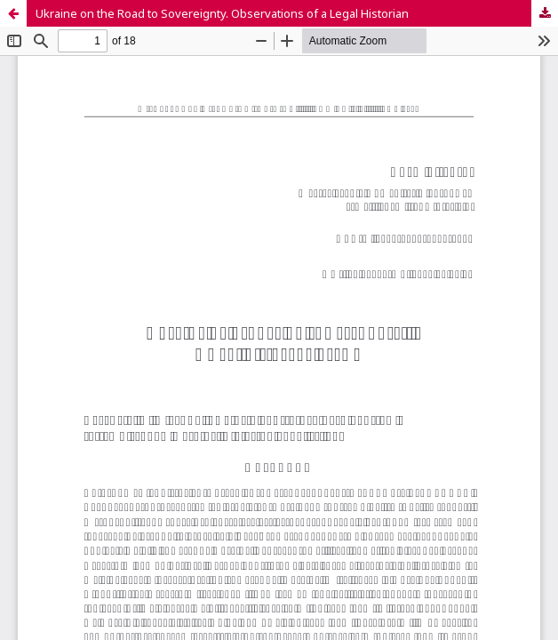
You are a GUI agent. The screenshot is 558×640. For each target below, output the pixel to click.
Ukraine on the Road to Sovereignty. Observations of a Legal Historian (222, 13)
